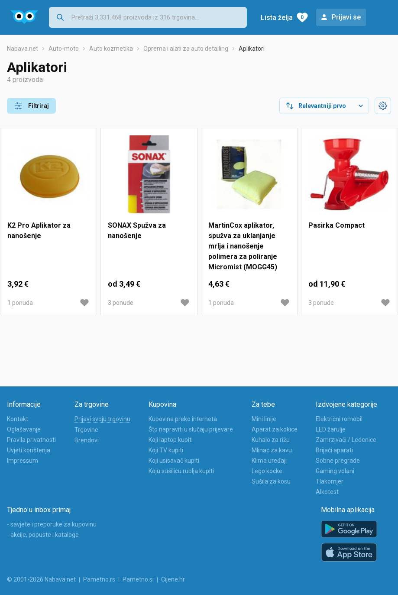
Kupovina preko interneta (183, 418)
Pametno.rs (99, 579)
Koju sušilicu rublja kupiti (181, 471)
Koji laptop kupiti (171, 439)
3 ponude (120, 302)
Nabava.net (22, 48)
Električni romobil (339, 418)
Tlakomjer (329, 481)
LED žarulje (331, 429)
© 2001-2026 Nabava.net (41, 579)
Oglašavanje (24, 429)
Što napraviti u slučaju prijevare (191, 429)
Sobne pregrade (338, 460)
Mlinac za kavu (272, 450)
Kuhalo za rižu (271, 439)
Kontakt (17, 418)
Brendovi (86, 440)
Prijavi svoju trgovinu (102, 418)
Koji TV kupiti (166, 450)
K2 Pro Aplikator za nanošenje (39, 230)
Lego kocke (267, 471)
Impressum (22, 460)
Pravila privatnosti (31, 439)
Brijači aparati (334, 450)
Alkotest (327, 491)
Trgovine (86, 429)
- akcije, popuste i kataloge (43, 534)
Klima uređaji (269, 460)
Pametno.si (138, 579)
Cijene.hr (173, 579)
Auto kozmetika (111, 48)
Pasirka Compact (336, 225)
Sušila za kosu (271, 481)
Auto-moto (64, 48)
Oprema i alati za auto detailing (185, 48)
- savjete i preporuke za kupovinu (52, 524)
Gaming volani (335, 471)
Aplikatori (252, 48)
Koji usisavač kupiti (174, 460)
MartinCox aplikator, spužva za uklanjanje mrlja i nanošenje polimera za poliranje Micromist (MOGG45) (242, 246)
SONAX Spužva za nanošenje (137, 230)
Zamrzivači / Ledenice (346, 439)
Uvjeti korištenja (28, 450)
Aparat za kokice (275, 429)
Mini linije (264, 418)
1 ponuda (20, 302)
